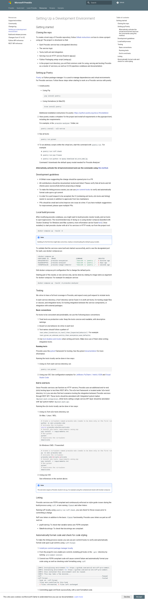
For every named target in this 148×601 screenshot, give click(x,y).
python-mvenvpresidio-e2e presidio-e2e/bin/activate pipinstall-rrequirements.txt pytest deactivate (76, 430)
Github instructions (83, 37)
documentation (90, 351)
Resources (43, 8)
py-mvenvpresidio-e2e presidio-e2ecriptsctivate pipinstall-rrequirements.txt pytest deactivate (76, 460)
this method (103, 168)
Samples (61, 8)
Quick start (20, 8)
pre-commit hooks (83, 190)
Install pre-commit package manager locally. (56, 548)
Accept (139, 597)
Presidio (11, 8)
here (100, 223)
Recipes (52, 8)
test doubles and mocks (52, 339)
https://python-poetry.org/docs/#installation (91, 113)
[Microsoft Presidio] (10, 2)
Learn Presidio (32, 8)
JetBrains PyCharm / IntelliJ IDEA (89, 375)
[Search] (99, 3)
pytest (52, 351)
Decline (127, 597)
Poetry (38, 77)
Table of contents (122, 17)
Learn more (78, 597)
